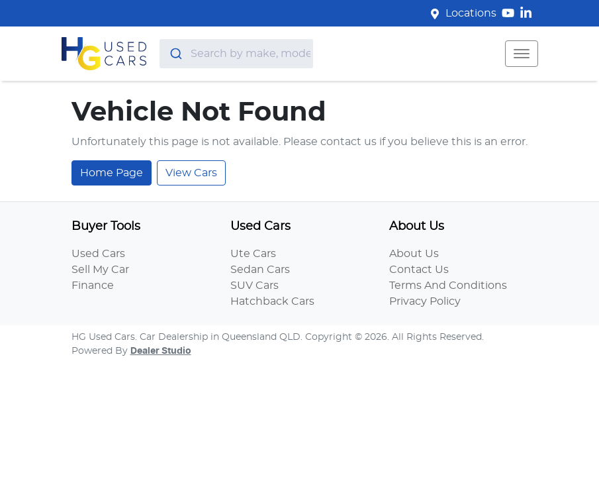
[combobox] (236, 53)
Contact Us (419, 269)
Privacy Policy (425, 301)
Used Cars (98, 253)
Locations (470, 13)
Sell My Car (100, 269)
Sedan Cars (260, 269)
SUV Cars (254, 285)
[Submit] (175, 53)
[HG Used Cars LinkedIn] (528, 13)
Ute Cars (253, 253)
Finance (92, 285)
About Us (414, 253)
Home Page (111, 173)
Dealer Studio (160, 351)
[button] (521, 53)
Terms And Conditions (448, 285)
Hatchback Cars (272, 301)
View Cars (191, 173)
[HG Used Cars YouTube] (511, 13)
